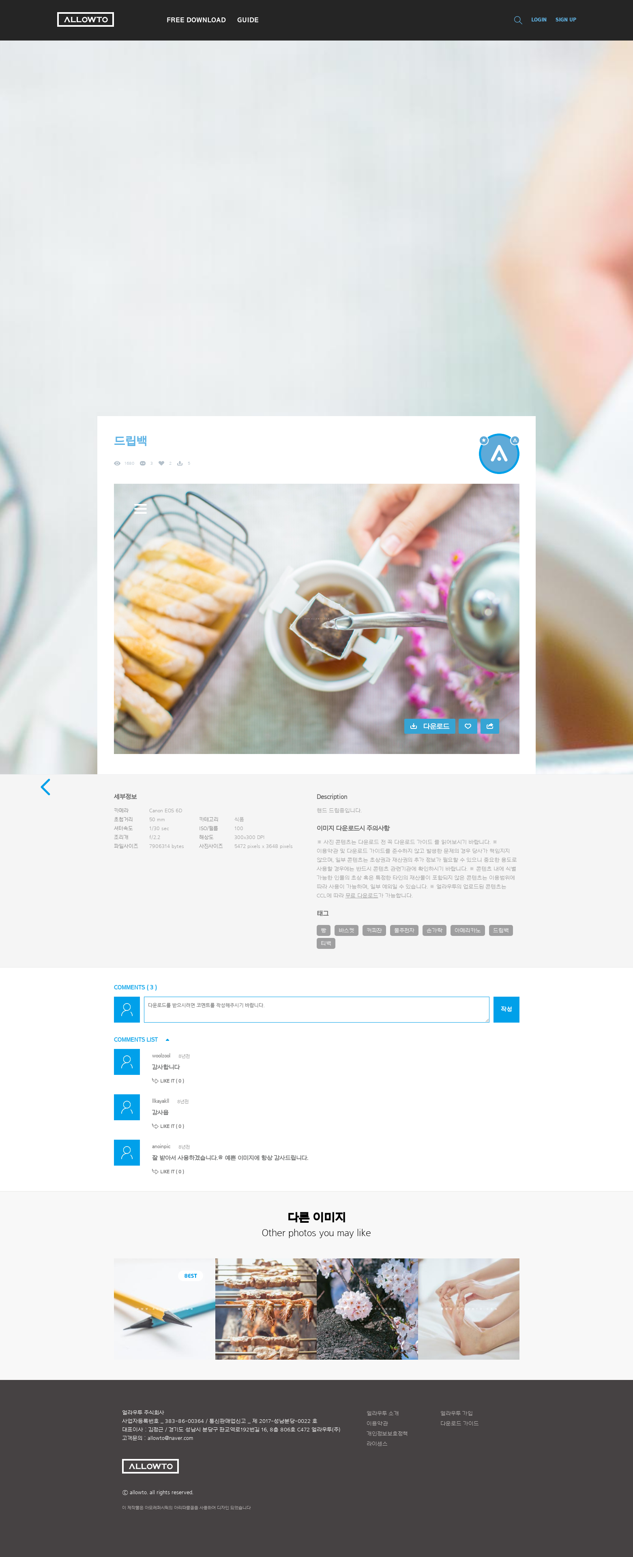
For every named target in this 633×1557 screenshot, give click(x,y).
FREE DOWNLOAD (196, 19)
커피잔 (374, 930)
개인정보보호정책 (387, 1434)
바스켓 (346, 930)
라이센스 (377, 1444)
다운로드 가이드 (413, 842)
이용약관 (377, 1424)
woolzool (161, 1055)
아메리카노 (468, 930)
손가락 (434, 930)
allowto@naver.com (170, 1438)
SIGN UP (566, 19)
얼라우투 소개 (383, 1413)
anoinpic (161, 1146)
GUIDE (248, 19)
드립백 (501, 930)
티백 (326, 943)
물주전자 (404, 930)
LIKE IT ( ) (172, 1081)
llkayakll (160, 1101)
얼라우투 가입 (456, 1413)
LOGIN (539, 19)
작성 (506, 1009)
